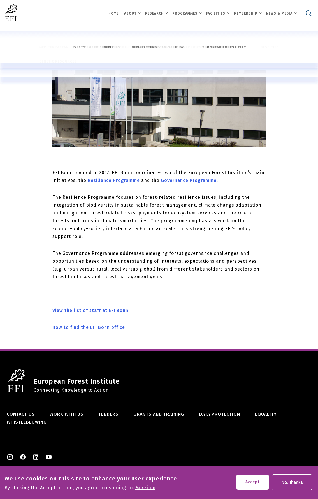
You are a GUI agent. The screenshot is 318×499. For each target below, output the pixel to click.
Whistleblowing (27, 422)
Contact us (21, 414)
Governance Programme (189, 180)
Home (113, 13)
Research (154, 13)
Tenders (108, 414)
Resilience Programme (114, 180)
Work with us (66, 414)
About (130, 13)
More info (145, 488)
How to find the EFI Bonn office (88, 327)
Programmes (185, 13)
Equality (266, 414)
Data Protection (219, 414)
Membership (245, 13)
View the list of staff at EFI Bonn (90, 310)
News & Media (279, 13)
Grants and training (158, 414)
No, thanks (292, 483)
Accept (252, 483)
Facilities (215, 13)
